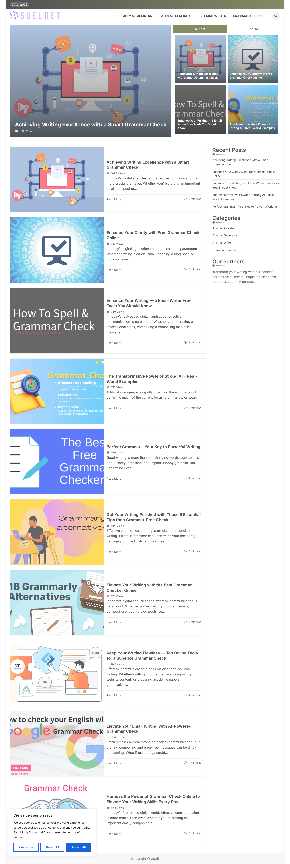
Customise (26, 847)
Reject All (52, 847)
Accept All (79, 847)
